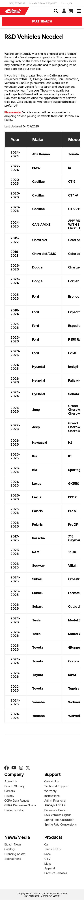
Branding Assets (14, 854)
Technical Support (56, 786)
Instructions (52, 795)
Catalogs (10, 849)
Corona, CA (66, 3)
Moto (47, 863)
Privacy (9, 795)
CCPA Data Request (17, 800)
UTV (47, 858)
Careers (9, 791)
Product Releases (55, 873)
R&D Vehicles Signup (57, 814)
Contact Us (51, 781)
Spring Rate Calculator (59, 819)
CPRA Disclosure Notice (20, 805)
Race (47, 854)
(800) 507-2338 (17, 3)
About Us (10, 781)
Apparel (49, 868)
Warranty (50, 791)
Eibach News (12, 844)
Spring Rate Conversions (60, 824)
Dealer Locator (14, 810)
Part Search (42, 21)
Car (46, 844)
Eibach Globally (14, 786)
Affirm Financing (55, 800)
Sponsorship (12, 858)
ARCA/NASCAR (55, 805)
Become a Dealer (55, 810)
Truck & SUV (53, 849)
